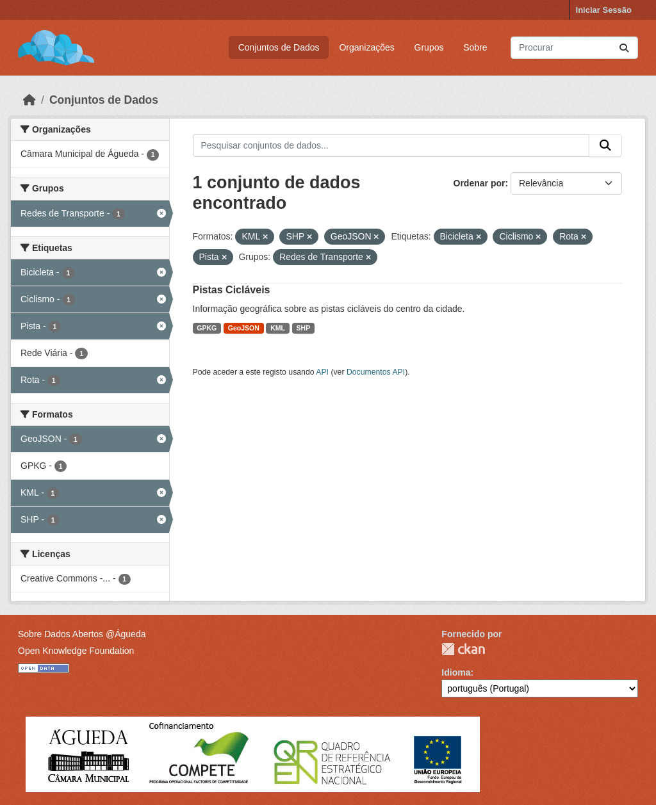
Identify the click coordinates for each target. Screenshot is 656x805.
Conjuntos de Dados (279, 47)
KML (277, 328)
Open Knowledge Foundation (76, 651)
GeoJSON (243, 328)
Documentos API (376, 372)
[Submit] (624, 48)
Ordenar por (479, 183)
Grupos (429, 47)
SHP (304, 328)
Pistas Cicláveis (231, 289)
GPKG (207, 328)
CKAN (463, 649)
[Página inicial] (29, 100)
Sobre (475, 47)
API (322, 372)
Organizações (366, 47)
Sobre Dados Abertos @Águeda (81, 634)
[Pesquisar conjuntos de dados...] (574, 48)
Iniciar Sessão (604, 10)
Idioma (455, 672)
